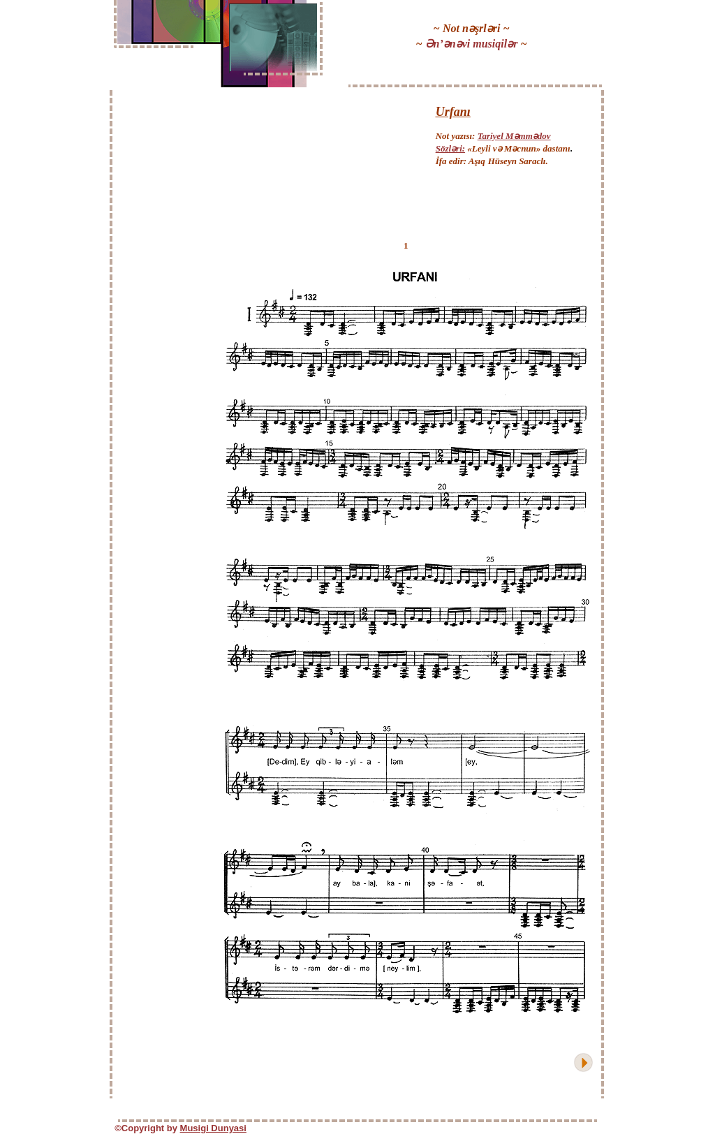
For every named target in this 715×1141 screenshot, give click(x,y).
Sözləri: (450, 148)
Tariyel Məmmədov (514, 136)
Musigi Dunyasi (213, 1128)
